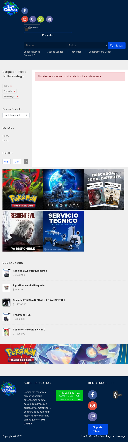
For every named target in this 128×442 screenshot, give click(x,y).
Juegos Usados (55, 51)
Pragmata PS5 (22, 315)
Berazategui (9, 96)
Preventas (76, 51)
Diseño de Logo (103, 436)
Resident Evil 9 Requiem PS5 (30, 270)
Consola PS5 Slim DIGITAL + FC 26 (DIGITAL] (39, 300)
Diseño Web (87, 436)
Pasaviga (121, 436)
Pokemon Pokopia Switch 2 (29, 329)
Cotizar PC (29, 55)
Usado (5, 140)
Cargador (8, 91)
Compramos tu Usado (100, 51)
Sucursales (32, 27)
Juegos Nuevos (32, 51)
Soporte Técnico (97, 429)
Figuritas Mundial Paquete (29, 285)
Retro (6, 86)
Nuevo (5, 135)
